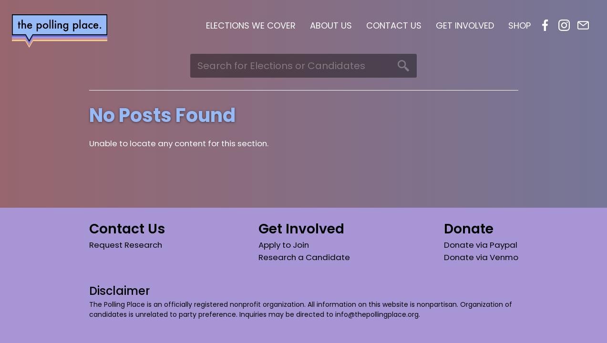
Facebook (545, 25)
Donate (469, 229)
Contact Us (394, 25)
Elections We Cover (251, 25)
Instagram (564, 25)
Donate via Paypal (480, 245)
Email (583, 25)
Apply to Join (283, 245)
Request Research (125, 245)
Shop (519, 25)
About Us (331, 25)
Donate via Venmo (481, 257)
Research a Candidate (304, 257)
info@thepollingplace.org (377, 314)
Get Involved (465, 25)
